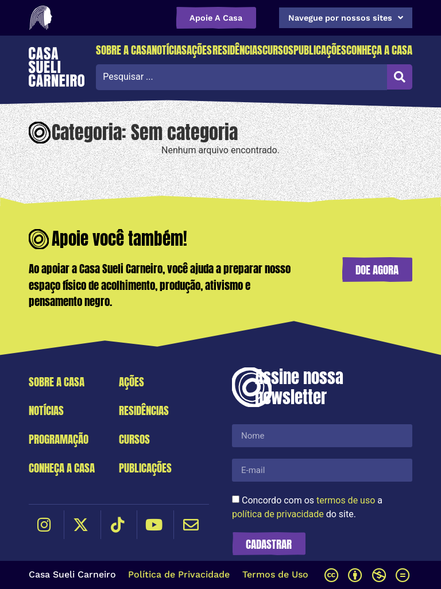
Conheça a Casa (379, 50)
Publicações (319, 50)
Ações (199, 50)
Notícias (169, 50)
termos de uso (345, 500)
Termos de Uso (275, 574)
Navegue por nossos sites (345, 18)
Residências (237, 50)
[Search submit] (399, 77)
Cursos (277, 50)
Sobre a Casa (124, 50)
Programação (58, 439)
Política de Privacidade (179, 574)
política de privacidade (278, 514)
